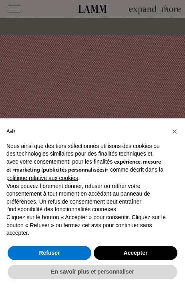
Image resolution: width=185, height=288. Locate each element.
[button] (174, 131)
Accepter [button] (136, 253)
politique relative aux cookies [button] (42, 178)
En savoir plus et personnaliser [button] (92, 271)
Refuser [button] (49, 253)
